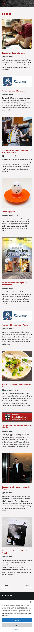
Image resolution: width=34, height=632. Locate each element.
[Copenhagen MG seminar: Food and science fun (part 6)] (17, 131)
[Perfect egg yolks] (17, 193)
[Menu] (31, 3)
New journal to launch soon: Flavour (15, 325)
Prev (6, 585)
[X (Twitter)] (2, 595)
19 (17, 215)
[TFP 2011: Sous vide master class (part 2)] (17, 366)
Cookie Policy (16, 629)
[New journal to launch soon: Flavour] (17, 316)
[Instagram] (5, 595)
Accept (17, 620)
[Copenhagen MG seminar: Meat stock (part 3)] (17, 532)
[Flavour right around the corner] (17, 81)
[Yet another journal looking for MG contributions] (17, 258)
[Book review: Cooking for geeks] (17, 34)
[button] (31, 602)
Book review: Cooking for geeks (13, 53)
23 (17, 390)
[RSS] (11, 595)
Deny (17, 625)
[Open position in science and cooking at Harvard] (17, 417)
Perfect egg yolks (8, 212)
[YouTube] (8, 595)
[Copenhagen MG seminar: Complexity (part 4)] (17, 468)
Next (28, 585)
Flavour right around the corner (13, 91)
